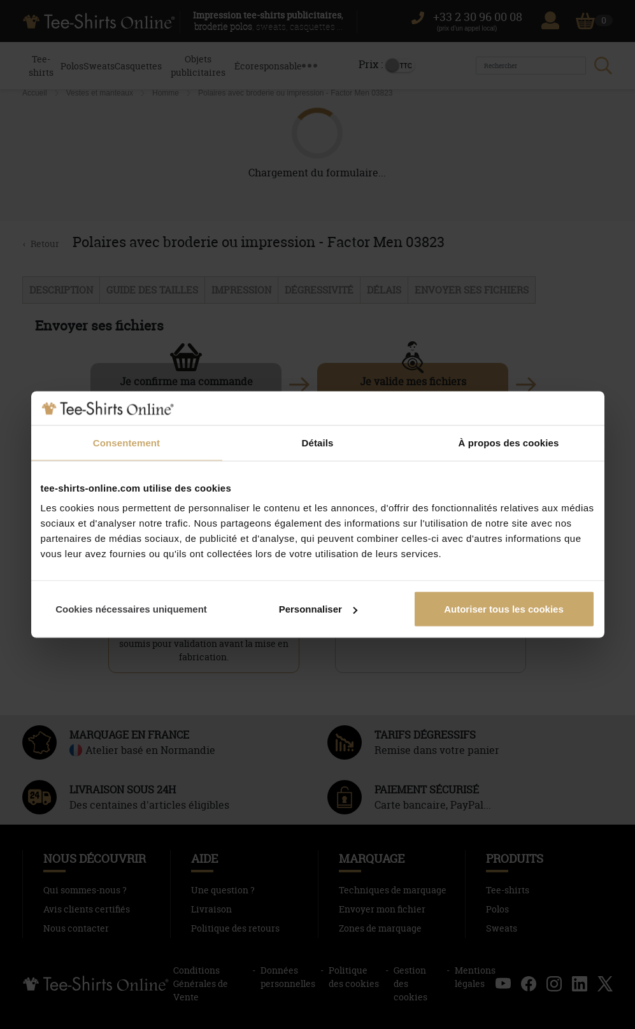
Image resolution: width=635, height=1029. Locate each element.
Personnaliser (318, 609)
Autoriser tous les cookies (504, 609)
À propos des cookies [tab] (509, 442)
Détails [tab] (318, 442)
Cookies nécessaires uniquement (131, 609)
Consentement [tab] (126, 442)
